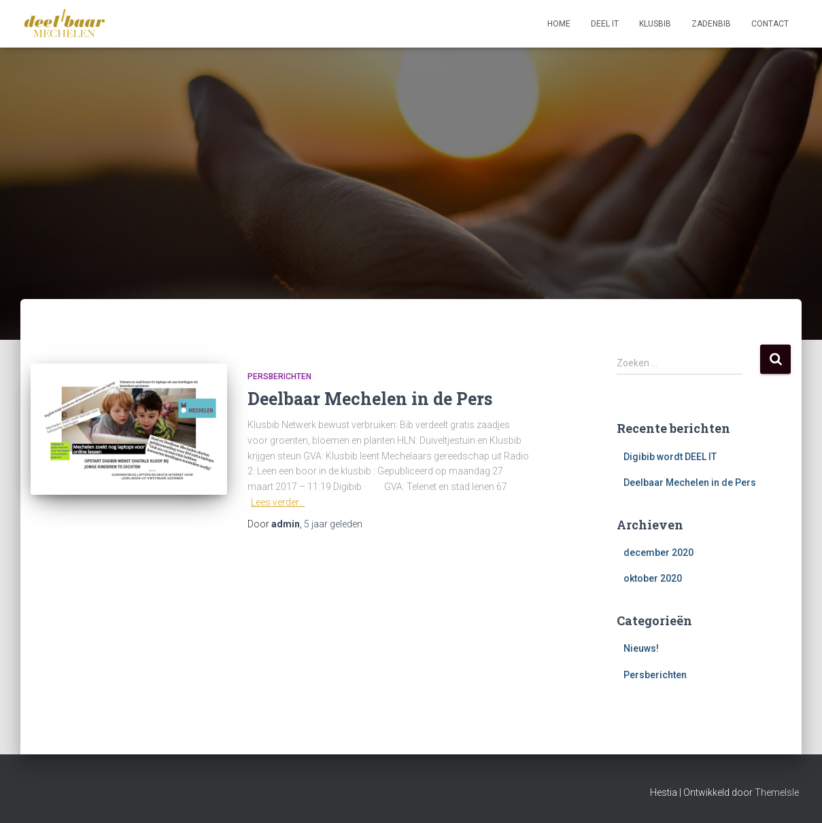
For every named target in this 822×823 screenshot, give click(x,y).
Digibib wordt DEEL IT (670, 456)
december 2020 (658, 552)
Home (558, 24)
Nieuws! (641, 648)
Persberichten (279, 376)
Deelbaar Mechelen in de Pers (369, 398)
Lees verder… (278, 502)
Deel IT (605, 24)
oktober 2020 (652, 578)
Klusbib (655, 24)
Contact (770, 24)
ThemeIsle (777, 792)
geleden (333, 524)
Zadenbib (711, 24)
